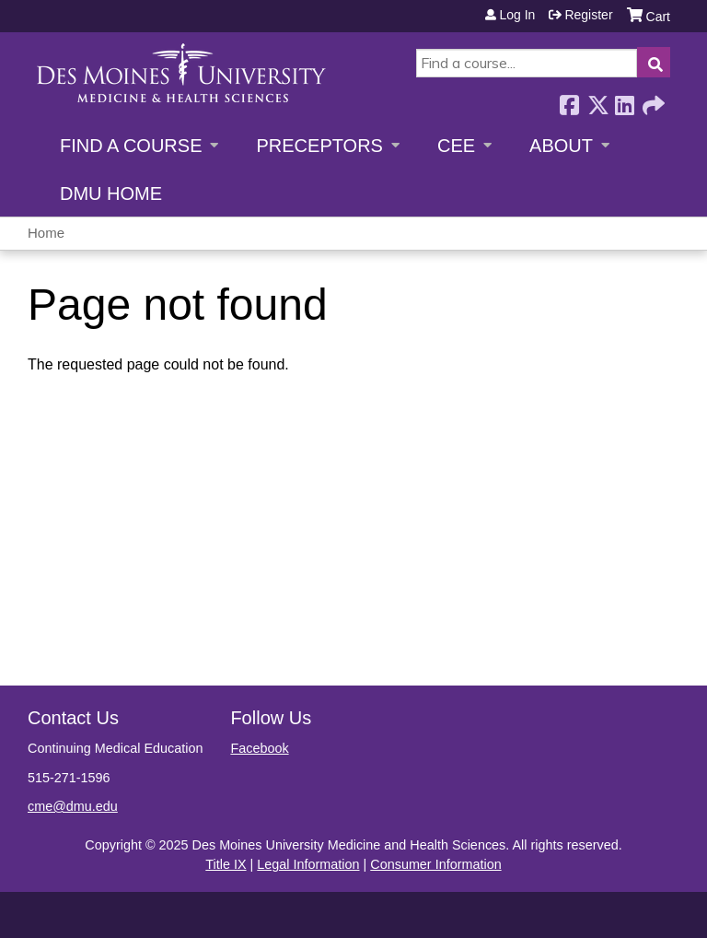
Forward (652, 99)
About (561, 145)
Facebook (569, 99)
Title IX (225, 864)
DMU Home (111, 193)
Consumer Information (435, 864)
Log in (517, 14)
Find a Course (131, 145)
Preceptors (319, 145)
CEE (456, 145)
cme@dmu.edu (73, 806)
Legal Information (308, 864)
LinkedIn (624, 99)
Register (588, 14)
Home (46, 232)
